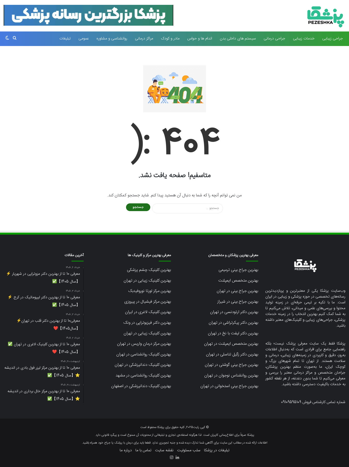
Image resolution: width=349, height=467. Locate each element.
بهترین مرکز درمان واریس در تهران (144, 343)
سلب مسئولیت (188, 450)
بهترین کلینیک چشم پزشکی (149, 270)
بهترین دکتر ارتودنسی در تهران (234, 312)
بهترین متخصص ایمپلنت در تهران (231, 343)
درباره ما (126, 450)
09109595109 (291, 402)
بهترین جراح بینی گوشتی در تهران (231, 364)
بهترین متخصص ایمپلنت (238, 280)
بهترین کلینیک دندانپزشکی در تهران (143, 364)
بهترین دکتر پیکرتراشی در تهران (233, 322)
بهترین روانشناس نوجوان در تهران (231, 375)
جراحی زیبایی (332, 38)
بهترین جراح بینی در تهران (237, 291)
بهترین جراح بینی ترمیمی (238, 270)
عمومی (84, 38)
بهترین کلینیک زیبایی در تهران (147, 280)
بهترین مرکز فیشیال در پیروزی (147, 301)
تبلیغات (65, 38)
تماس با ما (143, 450)
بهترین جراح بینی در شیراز (237, 301)
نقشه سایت (164, 450)
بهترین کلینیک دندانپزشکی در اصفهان (141, 386)
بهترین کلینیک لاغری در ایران (148, 312)
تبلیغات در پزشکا (217, 450)
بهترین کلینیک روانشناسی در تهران (143, 354)
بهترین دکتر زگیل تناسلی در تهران (232, 354)
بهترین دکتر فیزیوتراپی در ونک (147, 322)
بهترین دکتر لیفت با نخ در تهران (233, 333)
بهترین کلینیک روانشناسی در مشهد (143, 375)
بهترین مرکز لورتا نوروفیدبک (149, 291)
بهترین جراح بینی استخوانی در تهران (229, 386)
